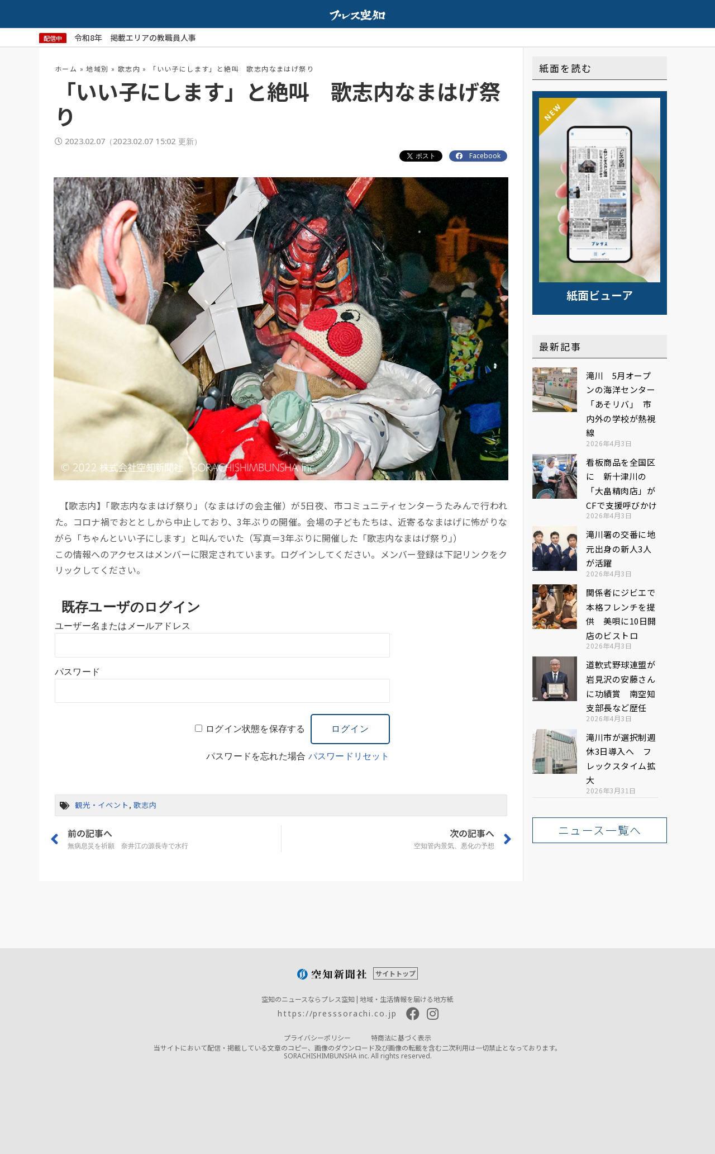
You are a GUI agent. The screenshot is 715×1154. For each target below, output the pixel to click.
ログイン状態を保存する (255, 729)
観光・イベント (102, 805)
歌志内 (129, 68)
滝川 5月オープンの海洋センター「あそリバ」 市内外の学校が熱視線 (620, 404)
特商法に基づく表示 (401, 1037)
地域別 (97, 68)
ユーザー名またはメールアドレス (122, 626)
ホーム (66, 68)
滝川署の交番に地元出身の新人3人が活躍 (620, 548)
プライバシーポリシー (317, 1037)
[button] (599, 830)
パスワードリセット (349, 756)
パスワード (77, 672)
